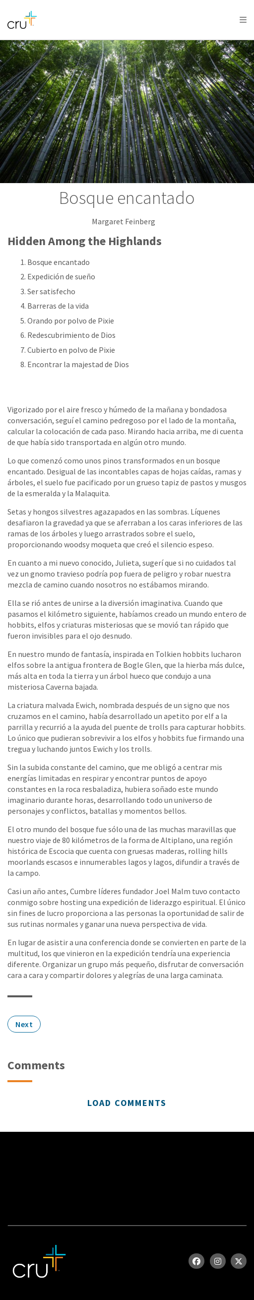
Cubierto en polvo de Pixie (71, 350)
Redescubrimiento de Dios (71, 335)
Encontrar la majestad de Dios (78, 364)
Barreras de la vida (58, 306)
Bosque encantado (58, 262)
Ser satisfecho (51, 291)
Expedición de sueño (61, 276)
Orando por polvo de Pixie (70, 320)
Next (24, 1024)
